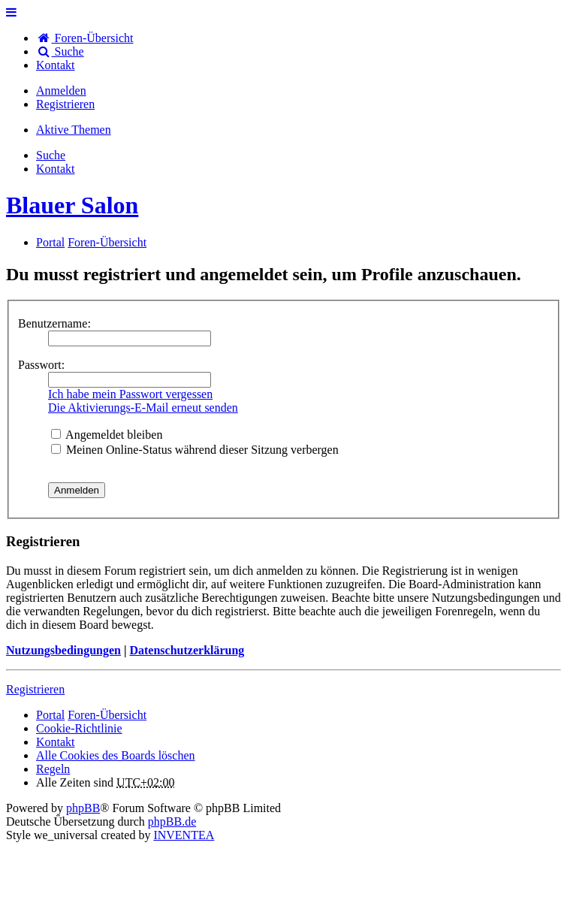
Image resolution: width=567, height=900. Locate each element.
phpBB (83, 808)
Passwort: (41, 364)
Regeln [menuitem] (53, 769)
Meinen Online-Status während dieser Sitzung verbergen (195, 449)
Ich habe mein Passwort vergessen (130, 394)
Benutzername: (54, 323)
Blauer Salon (72, 205)
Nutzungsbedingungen (63, 650)
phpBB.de (172, 821)
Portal (50, 242)
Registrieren (35, 689)
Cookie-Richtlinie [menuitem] (79, 728)
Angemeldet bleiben (106, 434)
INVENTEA (183, 835)
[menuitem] (55, 65)
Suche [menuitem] (60, 51)
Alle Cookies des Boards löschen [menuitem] (115, 755)
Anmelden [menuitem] (61, 90)
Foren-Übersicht (107, 714)
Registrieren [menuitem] (65, 104)
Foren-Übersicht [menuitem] (84, 38)
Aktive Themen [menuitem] (73, 129)
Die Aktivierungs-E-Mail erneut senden (143, 407)
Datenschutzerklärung (186, 650)
